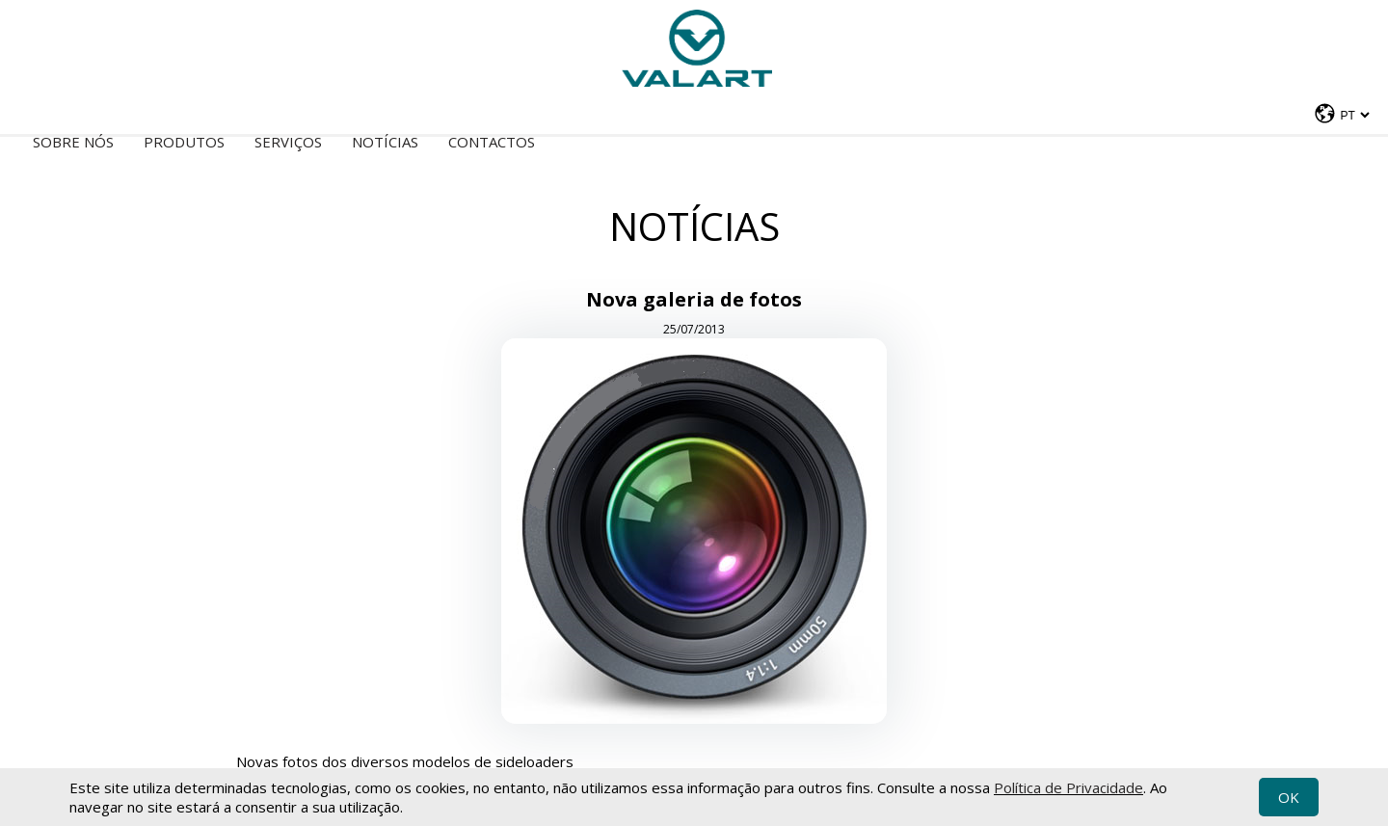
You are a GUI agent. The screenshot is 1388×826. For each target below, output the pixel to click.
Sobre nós (73, 141)
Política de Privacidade (1068, 787)
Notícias (385, 141)
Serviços (288, 141)
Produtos (184, 141)
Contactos (491, 141)
